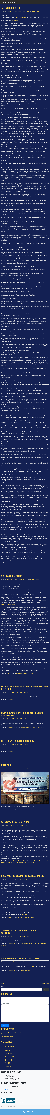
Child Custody (8, 1049)
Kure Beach (4, 862)
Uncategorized (8, 1066)
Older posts (4, 983)
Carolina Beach (36, 861)
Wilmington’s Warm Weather (15, 822)
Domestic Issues (17, 861)
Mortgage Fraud (8, 1060)
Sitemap (6, 1089)
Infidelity (9, 562)
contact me (24, 914)
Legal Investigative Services (7, 1036)
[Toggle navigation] (47, 2)
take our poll (15, 20)
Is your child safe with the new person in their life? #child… (24, 688)
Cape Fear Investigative (38, 727)
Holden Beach (44, 861)
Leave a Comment (36, 11)
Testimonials (8, 1063)
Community (10, 809)
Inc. (7, 945)
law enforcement (31, 917)
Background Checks (26, 727)
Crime (6, 1052)
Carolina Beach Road (28, 809)
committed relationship (22, 673)
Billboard (6, 764)
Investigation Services (9, 1056)
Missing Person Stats (6, 1035)
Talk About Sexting (10, 8)
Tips (6, 1065)
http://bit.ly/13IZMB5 (30, 966)
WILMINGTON (11, 862)
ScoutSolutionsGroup (23, 11)
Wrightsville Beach (30, 862)
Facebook (7, 1095)
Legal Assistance (8, 1057)
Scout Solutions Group (8, 2)
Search (2, 986)
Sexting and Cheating (11, 576)
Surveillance (7, 1062)
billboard (20, 809)
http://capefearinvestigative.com (17, 740)
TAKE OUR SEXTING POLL (8, 605)
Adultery (7, 1044)
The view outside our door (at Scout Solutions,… (19, 932)
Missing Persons (11, 699)
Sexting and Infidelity (20, 17)
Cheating (7, 1047)
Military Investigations (6, 1033)
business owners (22, 917)
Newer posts (45, 983)
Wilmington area (20, 862)
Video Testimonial (25, 970)
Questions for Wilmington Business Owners (22, 875)
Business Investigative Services (8, 1038)
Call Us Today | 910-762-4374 (25, 1112)
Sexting (18, 562)
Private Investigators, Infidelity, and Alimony (11, 1032)
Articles (6, 1087)
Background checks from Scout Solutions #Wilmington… (22, 714)
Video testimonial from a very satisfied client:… (24, 958)
